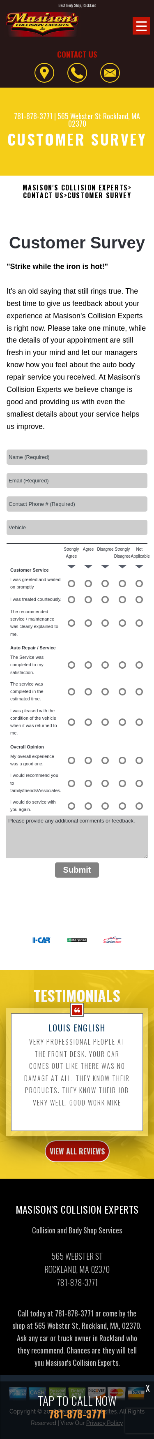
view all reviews (77, 1161)
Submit (77, 869)
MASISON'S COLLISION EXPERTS (75, 188)
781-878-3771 (33, 116)
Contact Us (43, 195)
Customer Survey (99, 195)
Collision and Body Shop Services (77, 1240)
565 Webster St (79, 116)
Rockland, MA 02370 (104, 120)
